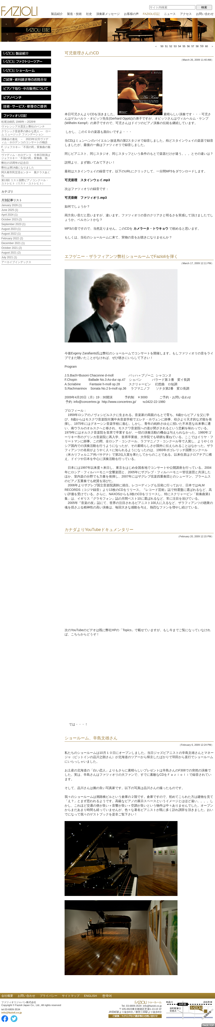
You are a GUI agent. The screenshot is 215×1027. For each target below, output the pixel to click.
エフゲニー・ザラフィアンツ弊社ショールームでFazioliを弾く (121, 256)
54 (179, 46)
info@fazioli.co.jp (11, 1012)
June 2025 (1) (9, 210)
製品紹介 (57, 14)
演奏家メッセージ (108, 14)
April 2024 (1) (9, 214)
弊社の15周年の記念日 (15, 162)
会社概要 (7, 995)
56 (188, 46)
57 (192, 46)
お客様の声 (131, 14)
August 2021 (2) (11, 252)
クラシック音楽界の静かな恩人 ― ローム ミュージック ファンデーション (26, 133)
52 (170, 46)
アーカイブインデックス (16, 262)
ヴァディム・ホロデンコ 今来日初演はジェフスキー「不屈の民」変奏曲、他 (25, 156)
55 (183, 46)
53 (175, 46)
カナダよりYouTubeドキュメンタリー (99, 529)
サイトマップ (70, 995)
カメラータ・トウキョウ (150, 228)
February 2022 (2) (12, 238)
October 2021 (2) (11, 247)
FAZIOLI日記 (151, 14)
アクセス (186, 14)
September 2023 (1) (13, 224)
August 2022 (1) (11, 233)
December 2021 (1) (13, 243)
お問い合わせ (205, 14)
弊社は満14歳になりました (17, 167)
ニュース (170, 14)
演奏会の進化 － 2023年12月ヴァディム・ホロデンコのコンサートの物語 (24, 141)
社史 (89, 14)
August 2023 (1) (11, 229)
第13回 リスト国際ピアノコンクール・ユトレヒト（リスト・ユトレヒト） (25, 182)
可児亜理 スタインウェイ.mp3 (87, 180)
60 (206, 46)
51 (166, 46)
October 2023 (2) (11, 219)
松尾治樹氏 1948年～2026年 (18, 121)
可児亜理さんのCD (82, 53)
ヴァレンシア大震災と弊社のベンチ (23, 126)
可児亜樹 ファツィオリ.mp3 (86, 197)
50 (162, 46)
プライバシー (48, 995)
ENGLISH (90, 995)
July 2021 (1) (9, 257)
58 (197, 46)
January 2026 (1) (11, 205)
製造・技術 (74, 14)
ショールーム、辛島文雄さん (91, 738)
